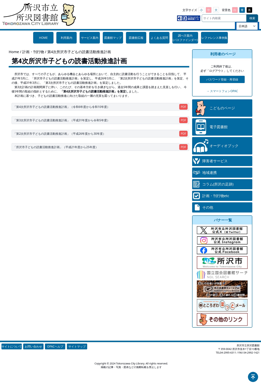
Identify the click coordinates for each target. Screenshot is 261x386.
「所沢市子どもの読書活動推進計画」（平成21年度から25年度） (55, 147)
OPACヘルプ (55, 346)
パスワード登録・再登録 (222, 79)
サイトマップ (77, 346)
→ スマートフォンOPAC (222, 91)
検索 (252, 18)
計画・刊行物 (33, 51)
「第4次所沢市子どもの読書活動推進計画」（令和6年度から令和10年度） (61, 107)
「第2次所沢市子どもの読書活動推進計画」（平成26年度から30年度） (59, 134)
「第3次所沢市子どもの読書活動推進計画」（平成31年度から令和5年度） (61, 120)
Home (14, 51)
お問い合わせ (33, 346)
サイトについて (11, 346)
